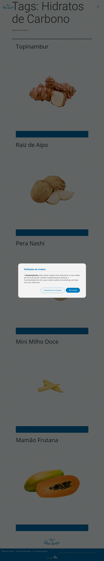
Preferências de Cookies (53, 290)
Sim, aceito (73, 290)
